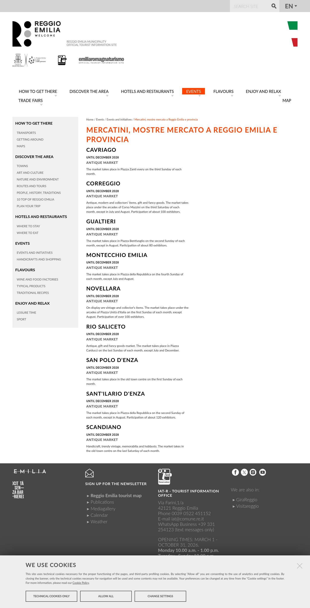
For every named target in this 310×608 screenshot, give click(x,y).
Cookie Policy (81, 583)
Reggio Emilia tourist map (116, 494)
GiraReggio (246, 498)
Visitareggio (247, 505)
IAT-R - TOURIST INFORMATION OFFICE (188, 492)
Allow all (105, 597)
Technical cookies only (51, 597)
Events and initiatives (119, 118)
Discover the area (34, 155)
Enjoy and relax (32, 301)
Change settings (160, 597)
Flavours (25, 268)
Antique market (102, 162)
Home (89, 118)
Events (22, 241)
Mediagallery (103, 507)
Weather (99, 520)
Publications (102, 501)
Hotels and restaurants (40, 215)
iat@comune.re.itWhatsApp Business (181, 520)
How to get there (33, 122)
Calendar (99, 514)
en (289, 6)
